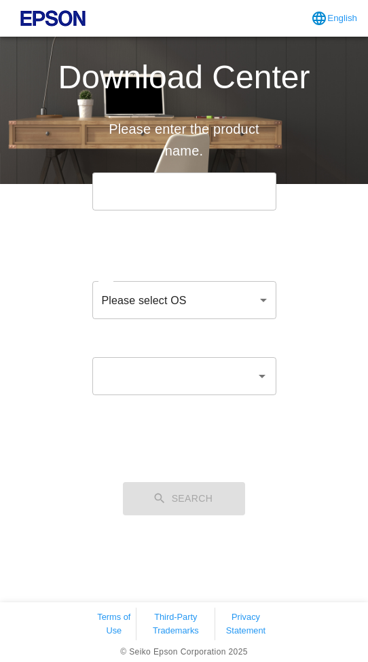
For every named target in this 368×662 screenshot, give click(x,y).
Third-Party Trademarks (176, 623)
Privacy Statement (245, 623)
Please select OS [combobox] (144, 300)
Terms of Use (113, 623)
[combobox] (174, 376)
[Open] (262, 376)
